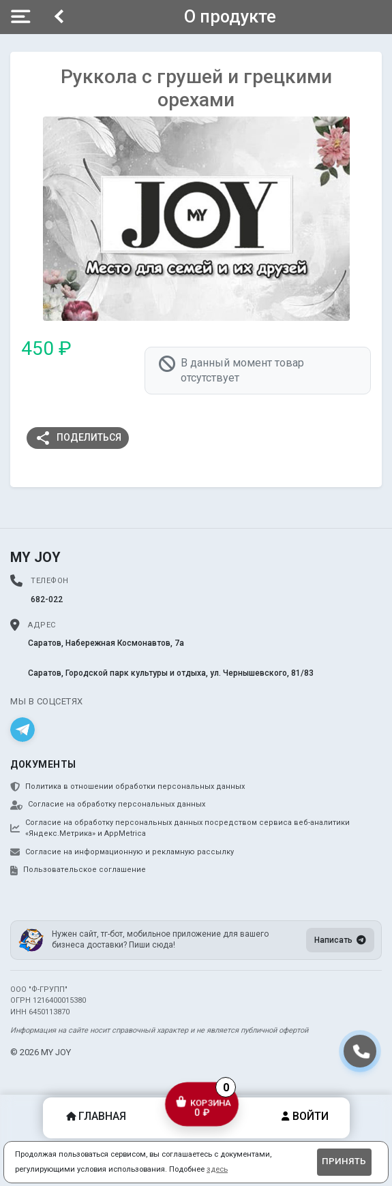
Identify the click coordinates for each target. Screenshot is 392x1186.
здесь (217, 1169)
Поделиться (78, 438)
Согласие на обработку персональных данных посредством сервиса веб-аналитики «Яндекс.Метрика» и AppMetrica (180, 828)
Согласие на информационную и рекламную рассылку (122, 852)
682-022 (47, 599)
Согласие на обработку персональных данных (107, 804)
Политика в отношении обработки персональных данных (127, 787)
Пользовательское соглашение (78, 870)
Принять (344, 1161)
